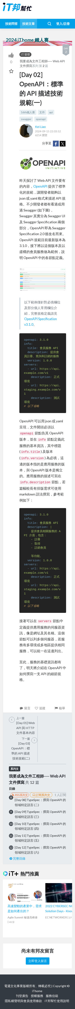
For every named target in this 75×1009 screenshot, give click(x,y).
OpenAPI (40, 186)
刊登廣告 (22, 996)
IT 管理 (25, 54)
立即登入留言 (37, 961)
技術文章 (28, 23)
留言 (24, 708)
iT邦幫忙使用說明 (57, 1001)
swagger (26, 119)
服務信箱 (52, 996)
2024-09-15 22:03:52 (48, 131)
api (51, 112)
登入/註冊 (63, 23)
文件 (42, 112)
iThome (37, 991)
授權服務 (37, 996)
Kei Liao (40, 126)
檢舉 (59, 708)
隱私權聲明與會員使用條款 (23, 1001)
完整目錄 (17, 858)
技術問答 (11, 23)
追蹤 (40, 708)
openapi (41, 119)
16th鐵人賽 (28, 112)
